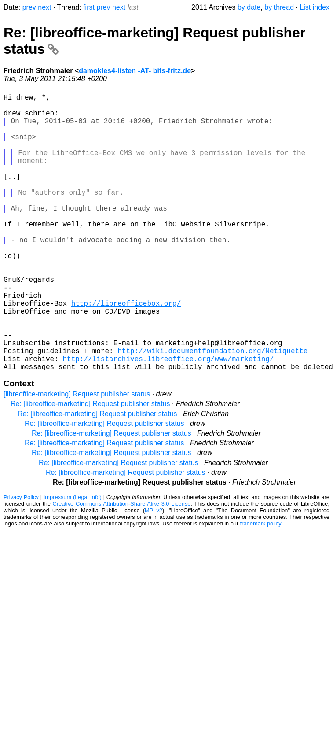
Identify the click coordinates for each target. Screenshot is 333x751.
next (44, 7)
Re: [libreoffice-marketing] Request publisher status (90, 465)
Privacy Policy (21, 558)
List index (314, 7)
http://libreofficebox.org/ (126, 350)
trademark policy (260, 585)
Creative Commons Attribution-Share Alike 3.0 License (122, 565)
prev (29, 7)
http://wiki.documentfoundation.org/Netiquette (212, 409)
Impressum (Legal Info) (73, 558)
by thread (279, 7)
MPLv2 (153, 572)
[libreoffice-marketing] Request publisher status (77, 455)
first (89, 7)
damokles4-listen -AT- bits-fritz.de (135, 70)
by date (249, 7)
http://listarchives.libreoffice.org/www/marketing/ (168, 418)
